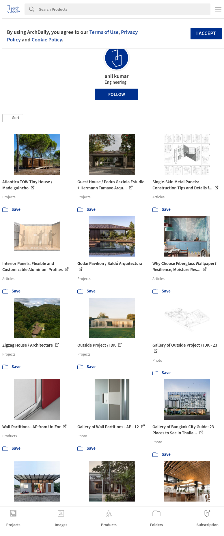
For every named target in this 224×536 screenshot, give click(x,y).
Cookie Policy (46, 39)
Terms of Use (103, 32)
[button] (12, 118)
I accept (206, 33)
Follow (116, 94)
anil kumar (117, 76)
